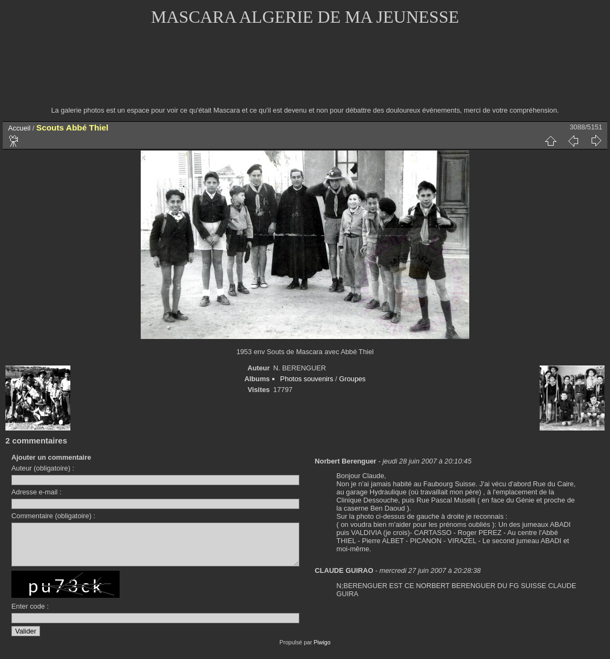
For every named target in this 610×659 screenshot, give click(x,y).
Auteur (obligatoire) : (42, 468)
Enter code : (30, 614)
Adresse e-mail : (36, 492)
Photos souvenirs (306, 379)
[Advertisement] (305, 73)
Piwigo (321, 650)
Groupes (352, 379)
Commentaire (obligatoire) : (53, 516)
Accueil (19, 128)
